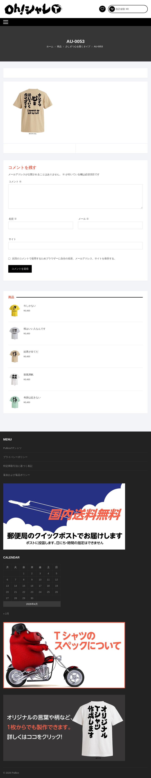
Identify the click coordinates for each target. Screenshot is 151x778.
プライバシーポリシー (15, 457)
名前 (13, 218)
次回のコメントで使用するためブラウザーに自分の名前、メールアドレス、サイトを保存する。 (64, 258)
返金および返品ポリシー (16, 474)
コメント (15, 181)
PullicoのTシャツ (12, 448)
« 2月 (6, 613)
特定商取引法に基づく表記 (17, 466)
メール (83, 218)
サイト (12, 239)
